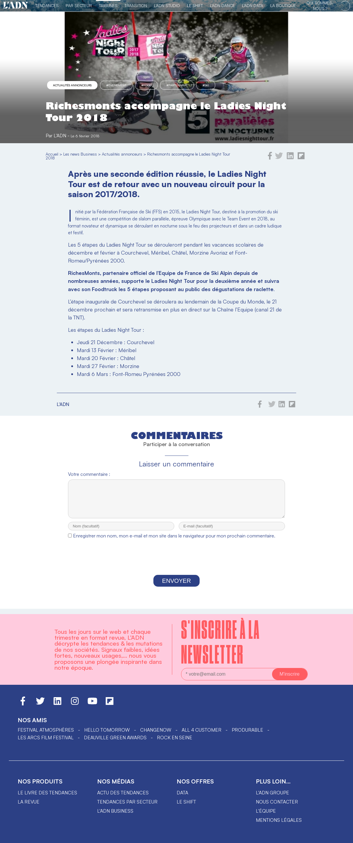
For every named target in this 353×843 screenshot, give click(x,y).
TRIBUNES (108, 5)
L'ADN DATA (252, 5)
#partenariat (177, 85)
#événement (116, 85)
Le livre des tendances (47, 793)
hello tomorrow (107, 730)
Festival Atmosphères (46, 730)
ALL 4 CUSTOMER (201, 730)
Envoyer (176, 586)
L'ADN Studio (167, 5)
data (182, 793)
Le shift (186, 802)
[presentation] (176, 563)
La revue (28, 802)
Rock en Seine (174, 737)
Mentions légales (279, 820)
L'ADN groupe (272, 793)
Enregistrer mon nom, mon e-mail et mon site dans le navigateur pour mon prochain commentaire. (174, 541)
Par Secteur (79, 5)
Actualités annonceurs (72, 85)
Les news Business (80, 153)
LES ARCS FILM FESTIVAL (46, 737)
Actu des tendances (123, 793)
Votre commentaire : (89, 474)
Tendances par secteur (127, 802)
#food (146, 85)
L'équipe (266, 811)
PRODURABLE (247, 730)
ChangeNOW (155, 730)
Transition (136, 5)
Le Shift (195, 5)
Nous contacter (277, 802)
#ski (206, 85)
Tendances (47, 5)
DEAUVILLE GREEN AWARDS (115, 737)
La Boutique (283, 5)
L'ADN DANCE (222, 5)
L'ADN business (115, 811)
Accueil (52, 153)
